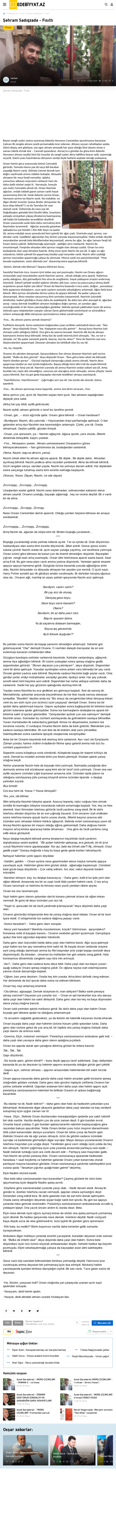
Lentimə (81, 1323)
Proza (22, 13)
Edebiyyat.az (12, 13)
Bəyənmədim (99, 1331)
